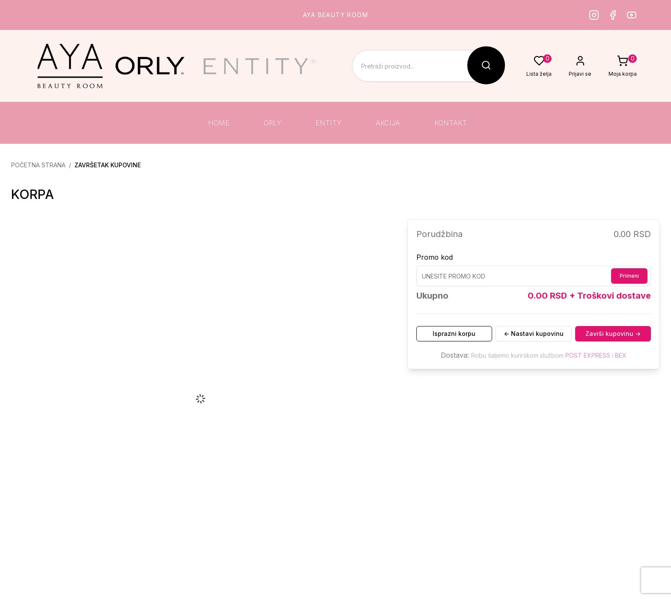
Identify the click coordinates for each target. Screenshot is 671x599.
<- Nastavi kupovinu (534, 333)
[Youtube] (631, 15)
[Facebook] (612, 15)
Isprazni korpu (454, 333)
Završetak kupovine (107, 165)
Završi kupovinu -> (613, 333)
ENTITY (328, 123)
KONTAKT (450, 123)
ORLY (272, 123)
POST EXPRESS (587, 355)
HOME (218, 123)
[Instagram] (594, 15)
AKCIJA (388, 123)
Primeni (629, 276)
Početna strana (38, 165)
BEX (620, 355)
